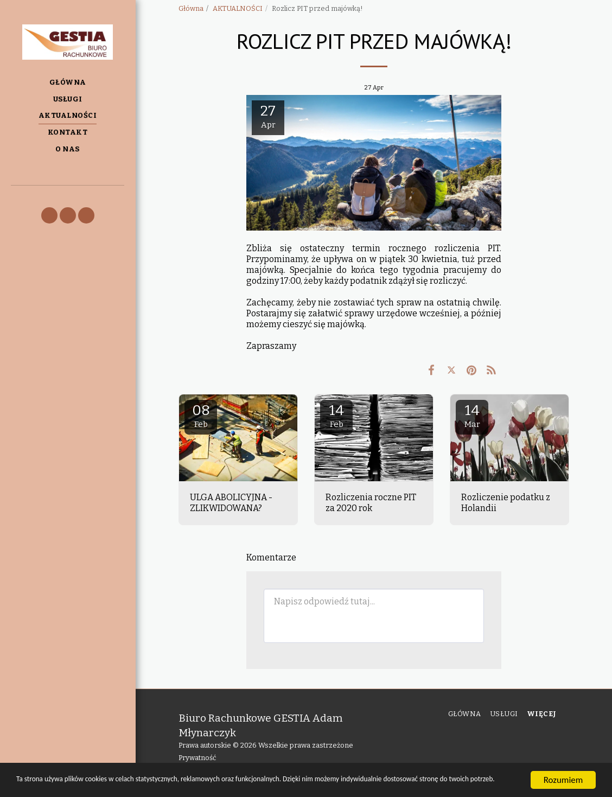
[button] (49, 215)
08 (200, 415)
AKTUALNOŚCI (238, 8)
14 (336, 415)
